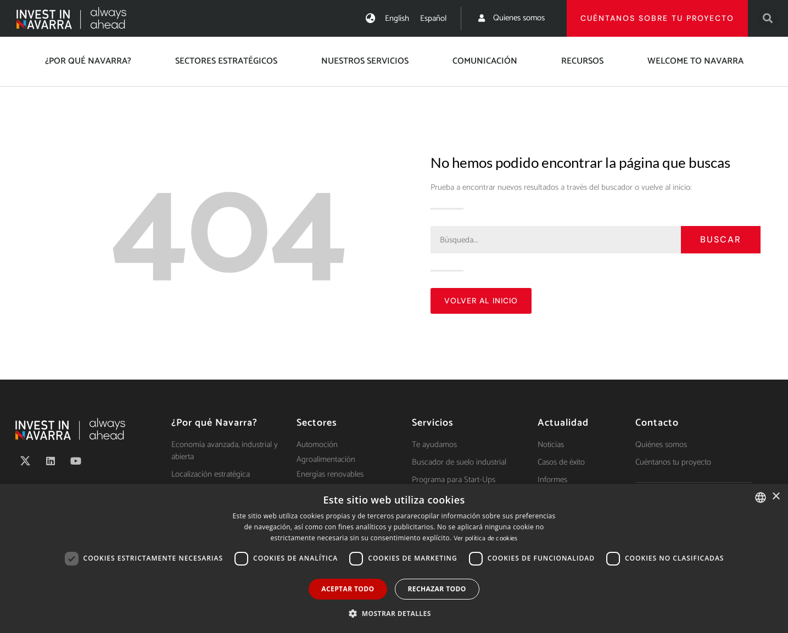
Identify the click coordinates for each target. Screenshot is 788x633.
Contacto (657, 423)
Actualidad (563, 423)
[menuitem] (397, 18)
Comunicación (484, 61)
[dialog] (394, 558)
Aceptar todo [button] (347, 589)
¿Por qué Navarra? (88, 61)
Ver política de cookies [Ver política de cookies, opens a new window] (486, 538)
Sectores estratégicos (226, 61)
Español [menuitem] (433, 18)
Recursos (582, 61)
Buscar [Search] (720, 239)
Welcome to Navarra (695, 61)
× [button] (776, 497)
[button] (768, 18)
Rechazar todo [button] (437, 589)
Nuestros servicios (365, 61)
